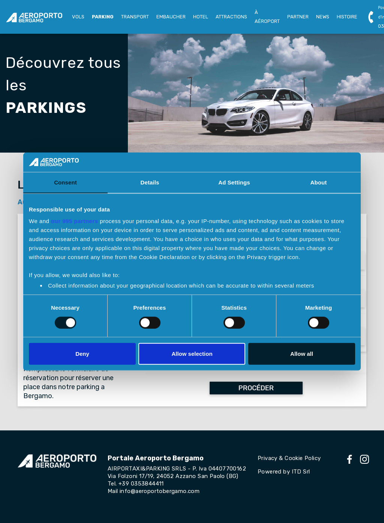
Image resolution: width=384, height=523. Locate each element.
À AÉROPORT (267, 16)
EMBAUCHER (171, 16)
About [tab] (318, 182)
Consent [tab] (65, 182)
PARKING (103, 16)
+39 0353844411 (141, 483)
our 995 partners (74, 221)
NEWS (322, 16)
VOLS (78, 16)
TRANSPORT (135, 16)
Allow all (301, 354)
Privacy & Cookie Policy (289, 458)
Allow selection (191, 354)
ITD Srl (301, 471)
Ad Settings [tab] (234, 182)
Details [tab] (150, 182)
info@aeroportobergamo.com (160, 491)
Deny (82, 354)
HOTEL (200, 16)
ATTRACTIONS (231, 16)
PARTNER (298, 16)
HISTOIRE (347, 16)
